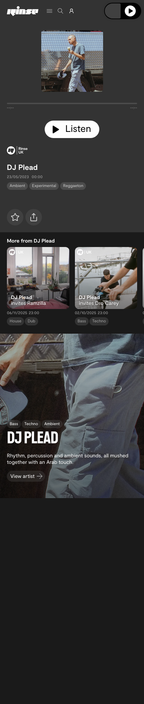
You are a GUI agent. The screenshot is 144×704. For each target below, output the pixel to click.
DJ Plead (22, 167)
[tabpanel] (72, 105)
